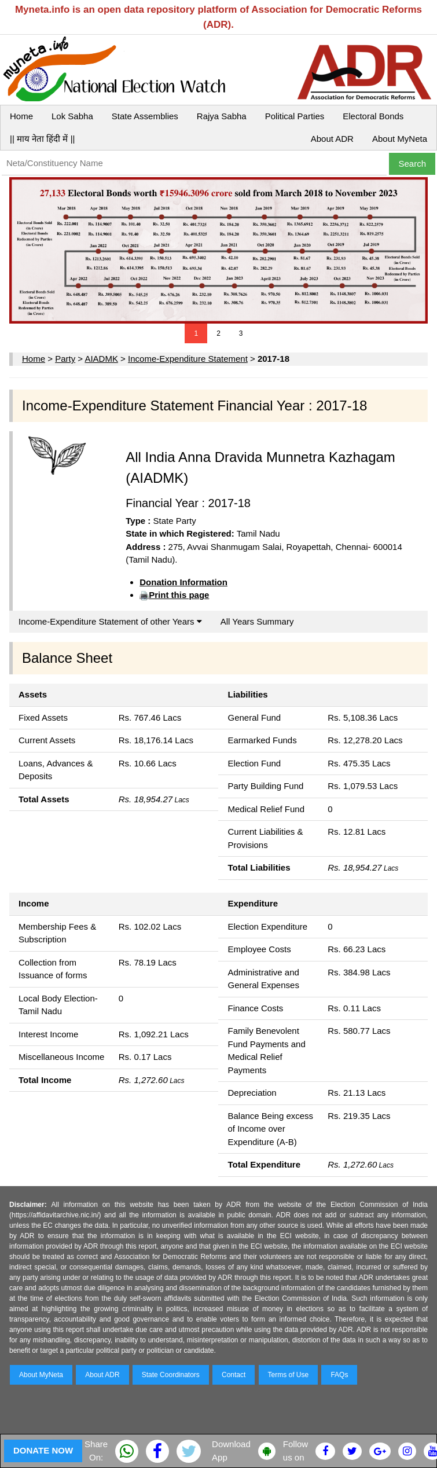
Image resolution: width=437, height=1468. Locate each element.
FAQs (339, 1375)
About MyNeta (399, 139)
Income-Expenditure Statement (188, 359)
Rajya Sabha (222, 116)
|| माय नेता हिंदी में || (42, 139)
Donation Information (183, 582)
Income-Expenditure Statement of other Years (110, 621)
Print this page (179, 595)
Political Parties (295, 116)
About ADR (332, 139)
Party (65, 359)
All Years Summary (257, 621)
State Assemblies (145, 116)
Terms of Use (288, 1375)
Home (21, 116)
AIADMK (101, 359)
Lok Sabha (72, 116)
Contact (233, 1375)
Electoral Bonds (373, 116)
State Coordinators (171, 1375)
